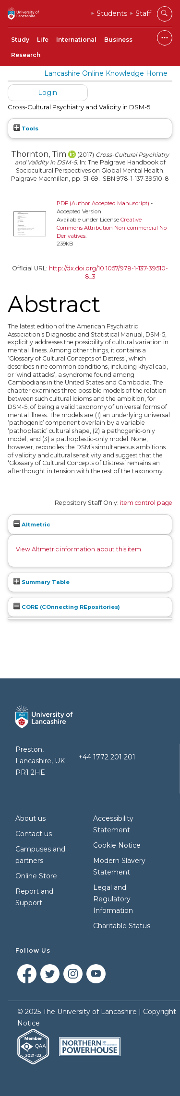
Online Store (36, 876)
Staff (143, 13)
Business (118, 39)
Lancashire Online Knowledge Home (106, 73)
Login (47, 92)
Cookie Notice (117, 845)
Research (25, 54)
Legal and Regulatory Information (113, 899)
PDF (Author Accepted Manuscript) (103, 203)
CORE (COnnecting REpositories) (66, 607)
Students (111, 13)
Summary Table (41, 582)
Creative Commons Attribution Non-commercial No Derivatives (112, 227)
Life (42, 39)
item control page (146, 502)
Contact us (33, 833)
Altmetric (31, 524)
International (76, 39)
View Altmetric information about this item (78, 549)
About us (30, 818)
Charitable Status (121, 925)
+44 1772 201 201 (106, 757)
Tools (25, 128)
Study (20, 39)
